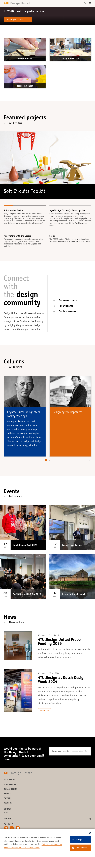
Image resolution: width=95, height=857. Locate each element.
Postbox (7, 819)
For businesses (67, 311)
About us (8, 803)
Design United (24, 59)
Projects (7, 794)
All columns (15, 367)
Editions (7, 798)
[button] (5, 460)
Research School (24, 86)
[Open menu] (90, 3)
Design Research (70, 59)
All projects (15, 123)
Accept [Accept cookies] (77, 840)
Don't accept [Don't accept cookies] (79, 848)
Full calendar (16, 496)
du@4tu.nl (7, 812)
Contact (7, 809)
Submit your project (15, 20)
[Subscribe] (87, 751)
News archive (16, 622)
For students (66, 306)
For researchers (68, 300)
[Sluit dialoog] (90, 833)
